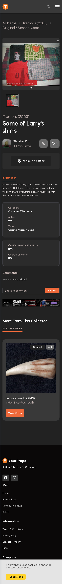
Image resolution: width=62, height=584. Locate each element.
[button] (31, 88)
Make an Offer (31, 161)
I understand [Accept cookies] (15, 576)
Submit (52, 290)
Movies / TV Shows (12, 505)
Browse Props (9, 499)
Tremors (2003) (15, 116)
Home (5, 493)
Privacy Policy (9, 535)
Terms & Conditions (12, 529)
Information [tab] (9, 177)
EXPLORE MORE (12, 328)
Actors (5, 512)
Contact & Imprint (11, 541)
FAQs (5, 548)
